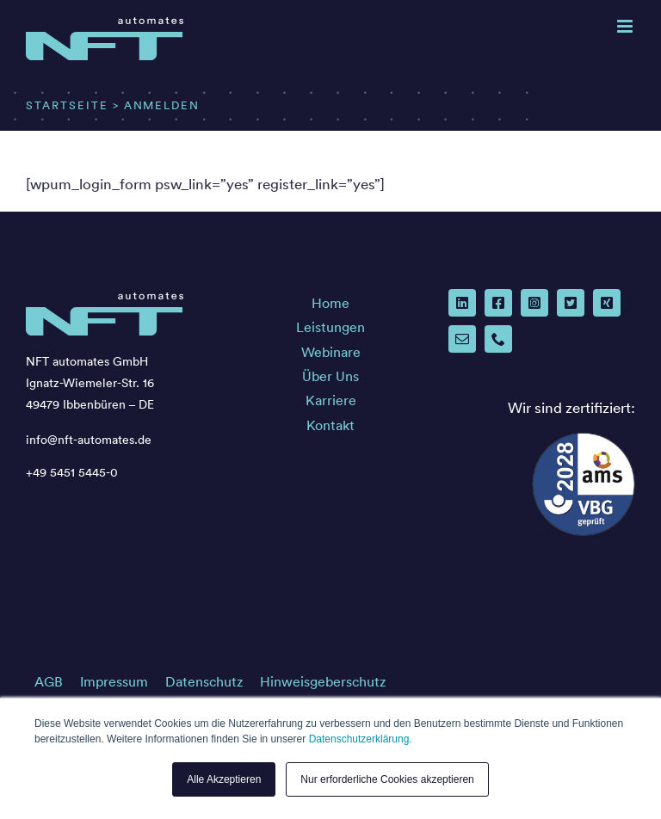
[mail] (462, 339)
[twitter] (570, 303)
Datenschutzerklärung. (360, 739)
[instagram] (534, 303)
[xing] (607, 303)
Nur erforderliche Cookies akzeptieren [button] (386, 779)
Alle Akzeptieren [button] (224, 779)
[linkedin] (462, 303)
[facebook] (498, 303)
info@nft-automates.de (88, 439)
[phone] (498, 339)
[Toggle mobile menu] (626, 26)
